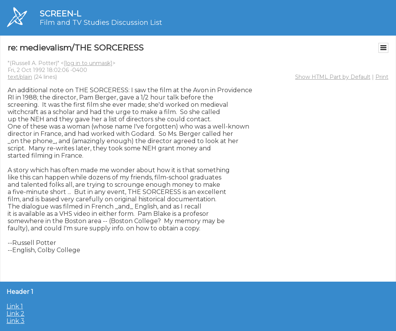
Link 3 (15, 320)
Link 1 (14, 306)
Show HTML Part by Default (332, 76)
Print (381, 76)
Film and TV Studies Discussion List (101, 22)
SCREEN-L (60, 13)
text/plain (20, 76)
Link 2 (15, 313)
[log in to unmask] (88, 63)
